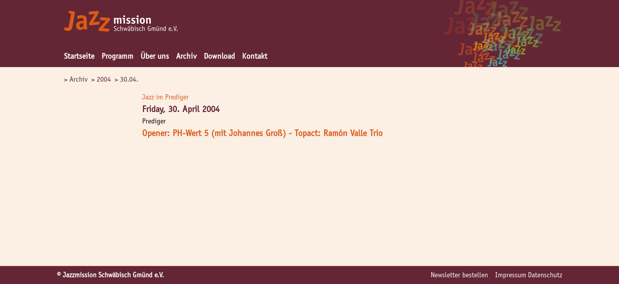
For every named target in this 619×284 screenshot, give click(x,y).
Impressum (510, 275)
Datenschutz (545, 275)
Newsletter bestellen (459, 275)
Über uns (155, 56)
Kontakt (254, 56)
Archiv (186, 56)
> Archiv (76, 79)
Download (219, 56)
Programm (117, 56)
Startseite (79, 56)
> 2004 (101, 79)
